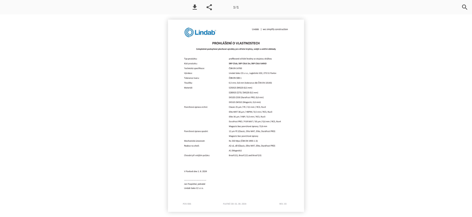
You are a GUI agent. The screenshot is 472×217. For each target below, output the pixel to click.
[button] (195, 7)
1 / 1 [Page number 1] (236, 7)
